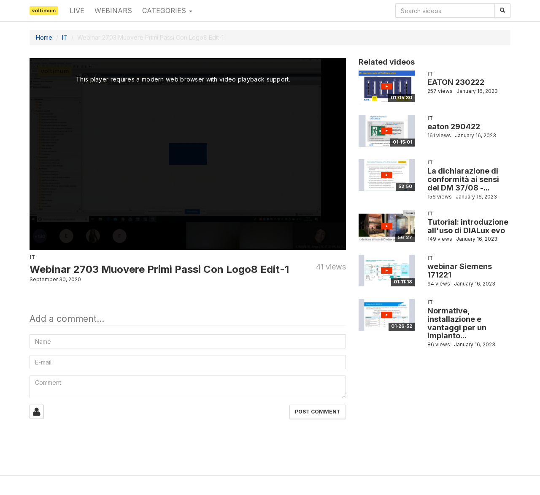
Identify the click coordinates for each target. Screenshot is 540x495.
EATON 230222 (455, 82)
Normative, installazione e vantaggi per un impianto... (456, 323)
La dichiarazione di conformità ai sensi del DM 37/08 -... (463, 179)
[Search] (502, 10)
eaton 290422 (453, 126)
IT (65, 37)
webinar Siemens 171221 (459, 270)
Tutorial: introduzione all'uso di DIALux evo (467, 226)
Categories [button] (167, 10)
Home (44, 37)
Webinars (113, 10)
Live (77, 10)
